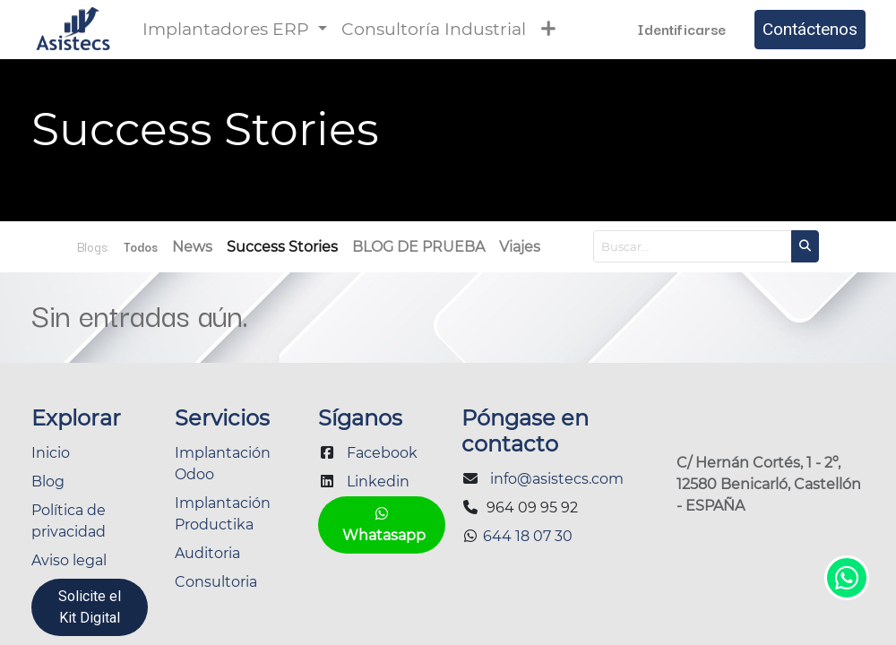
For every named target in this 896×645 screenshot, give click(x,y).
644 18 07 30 (526, 536)
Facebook (382, 452)
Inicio (50, 452)
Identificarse (680, 28)
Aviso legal (69, 560)
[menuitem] (434, 29)
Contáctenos (809, 29)
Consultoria (216, 581)
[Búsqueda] (805, 246)
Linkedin (378, 481)
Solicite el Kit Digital (89, 607)
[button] (549, 29)
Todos (141, 246)
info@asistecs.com (557, 478)
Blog (48, 481)
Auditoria (207, 553)
